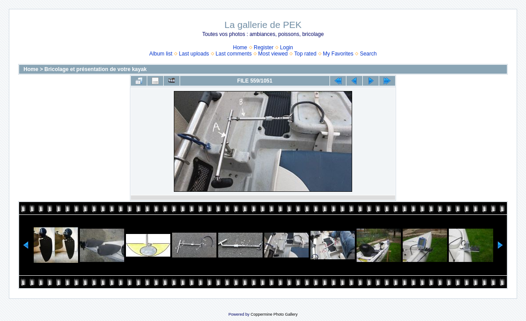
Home (240, 47)
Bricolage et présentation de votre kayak (95, 69)
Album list (161, 54)
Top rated (305, 54)
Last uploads (194, 54)
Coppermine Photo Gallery (274, 314)
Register (264, 47)
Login (286, 47)
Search (368, 54)
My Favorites (338, 54)
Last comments (233, 54)
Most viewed (273, 54)
